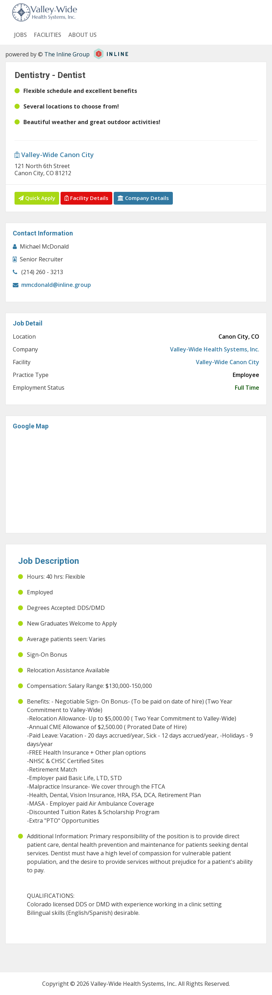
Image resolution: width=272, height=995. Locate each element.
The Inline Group (67, 54)
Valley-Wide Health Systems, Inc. (214, 349)
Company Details (143, 197)
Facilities (47, 35)
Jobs (20, 35)
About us (82, 35)
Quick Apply (36, 197)
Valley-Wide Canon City (54, 154)
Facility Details (86, 197)
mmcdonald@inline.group (56, 285)
